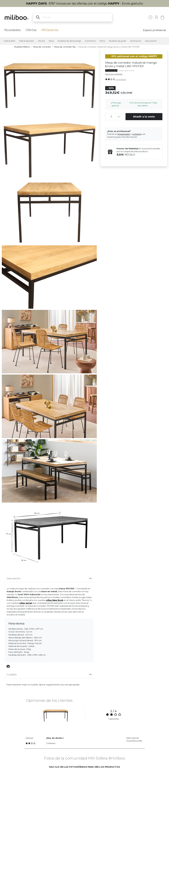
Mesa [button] (51, 41)
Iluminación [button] (135, 41)
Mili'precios (49, 30)
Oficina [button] (41, 41)
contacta (136, 134)
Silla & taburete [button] (26, 41)
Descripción (14, 578)
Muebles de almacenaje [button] (69, 41)
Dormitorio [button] (90, 41)
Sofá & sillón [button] (9, 41)
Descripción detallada (113, 74)
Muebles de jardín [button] (117, 41)
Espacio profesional (154, 30)
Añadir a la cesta (144, 116)
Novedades (12, 30)
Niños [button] (102, 41)
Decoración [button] (151, 41)
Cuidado (12, 674)
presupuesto (124, 134)
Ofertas (31, 30)
